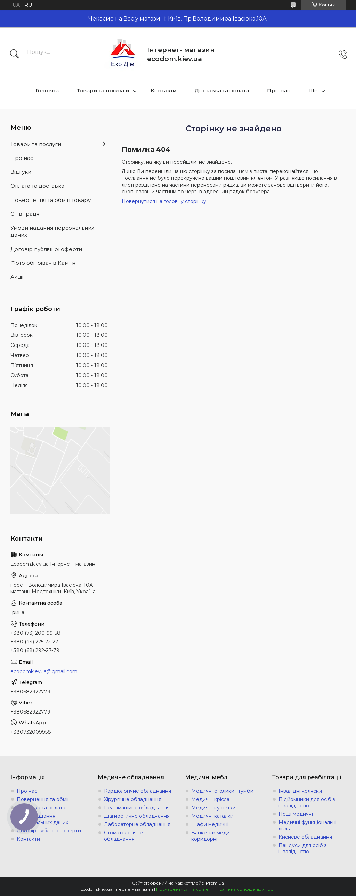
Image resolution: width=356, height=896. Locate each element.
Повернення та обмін (44, 799)
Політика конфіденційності (246, 889)
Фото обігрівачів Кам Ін (42, 263)
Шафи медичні (209, 824)
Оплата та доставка (37, 185)
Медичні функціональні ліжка (307, 825)
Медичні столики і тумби (222, 791)
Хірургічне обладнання (132, 799)
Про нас (278, 90)
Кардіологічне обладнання (137, 791)
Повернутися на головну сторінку (164, 201)
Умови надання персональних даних (52, 231)
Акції (16, 277)
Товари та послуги (103, 90)
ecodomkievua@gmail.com (44, 671)
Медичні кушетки (213, 808)
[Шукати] (14, 54)
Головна (47, 90)
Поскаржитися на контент (184, 889)
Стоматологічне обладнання (123, 836)
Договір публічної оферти (46, 249)
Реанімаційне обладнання (137, 808)
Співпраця (24, 214)
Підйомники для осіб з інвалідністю (306, 802)
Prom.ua (215, 883)
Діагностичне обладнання (137, 816)
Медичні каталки (212, 816)
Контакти (164, 90)
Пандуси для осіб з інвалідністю (302, 848)
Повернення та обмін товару (50, 200)
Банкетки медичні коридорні (214, 836)
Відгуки (20, 172)
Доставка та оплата (222, 90)
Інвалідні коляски (300, 791)
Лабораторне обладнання (137, 824)
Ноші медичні (295, 814)
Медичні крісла (210, 799)
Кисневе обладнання (305, 837)
